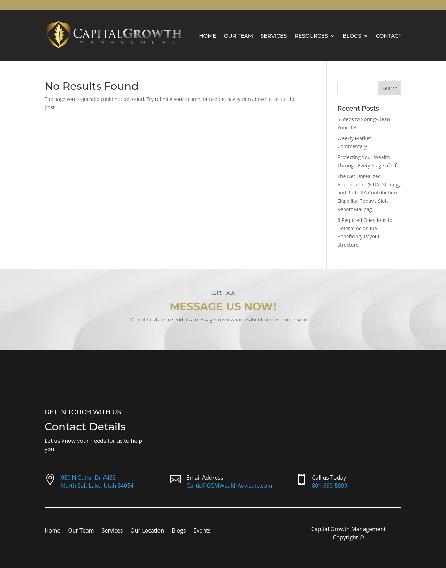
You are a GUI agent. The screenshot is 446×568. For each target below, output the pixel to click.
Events (201, 531)
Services (274, 35)
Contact (388, 35)
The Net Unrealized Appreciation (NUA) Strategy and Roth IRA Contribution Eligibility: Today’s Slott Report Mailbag (369, 193)
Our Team (238, 35)
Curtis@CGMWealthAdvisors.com (229, 485)
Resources (311, 35)
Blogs (352, 35)
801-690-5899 (329, 485)
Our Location (147, 531)
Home (207, 35)
